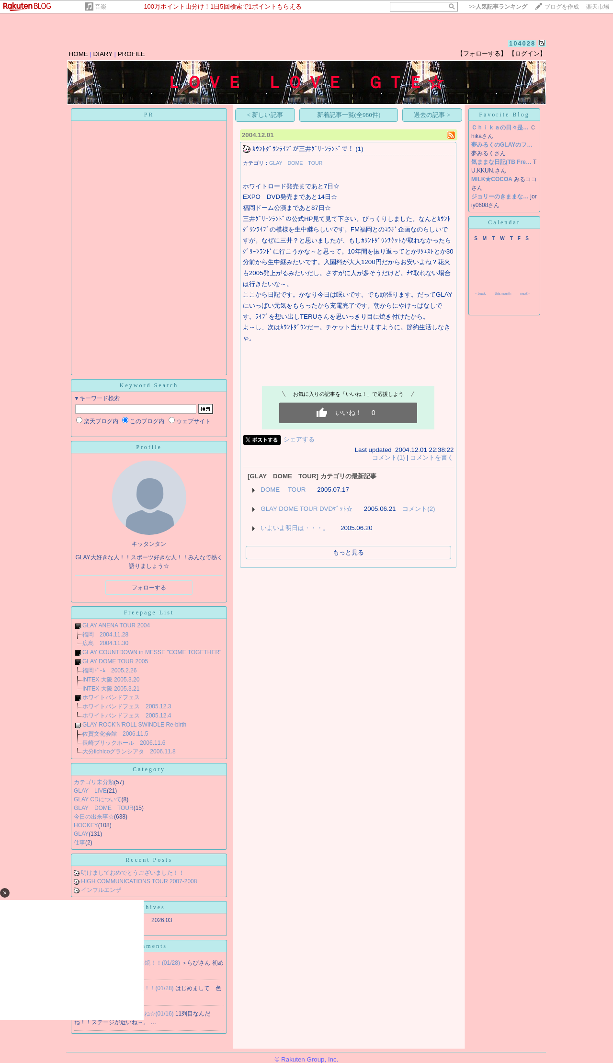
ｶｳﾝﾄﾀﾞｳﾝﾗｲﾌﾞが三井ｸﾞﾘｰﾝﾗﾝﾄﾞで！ (303, 148)
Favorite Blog (504, 114)
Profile (149, 447)
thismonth (503, 293)
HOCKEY (86, 825)
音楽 (100, 6)
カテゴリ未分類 (94, 782)
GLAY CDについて (98, 799)
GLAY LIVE (90, 790)
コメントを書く (432, 457)
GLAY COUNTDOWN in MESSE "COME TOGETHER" (151, 652)
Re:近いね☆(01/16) (149, 1013)
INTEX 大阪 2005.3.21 (110, 688)
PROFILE (131, 54)
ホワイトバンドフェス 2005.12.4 (126, 715)
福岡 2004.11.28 (105, 634)
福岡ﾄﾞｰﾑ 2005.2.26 (109, 670)
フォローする (149, 587)
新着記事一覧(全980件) (349, 114)
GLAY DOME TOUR (104, 808)
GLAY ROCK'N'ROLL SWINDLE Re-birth (134, 724)
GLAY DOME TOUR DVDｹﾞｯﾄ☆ (306, 508)
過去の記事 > (432, 114)
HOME (78, 54)
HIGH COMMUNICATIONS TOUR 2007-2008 (139, 881)
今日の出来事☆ (94, 816)
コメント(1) (388, 457)
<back (481, 293)
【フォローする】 (482, 53)
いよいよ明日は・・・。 (295, 528)
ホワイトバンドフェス (111, 697)
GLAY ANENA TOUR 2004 (116, 625)
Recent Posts (148, 859)
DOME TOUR (283, 489)
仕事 (79, 842)
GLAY (81, 834)
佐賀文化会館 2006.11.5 (115, 733)
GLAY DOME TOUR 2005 (115, 661)
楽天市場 (597, 6)
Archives (149, 907)
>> (498, 6)
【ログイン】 (527, 53)
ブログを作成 (562, 6)
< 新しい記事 (265, 114)
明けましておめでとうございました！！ (132, 872)
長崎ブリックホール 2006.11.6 (123, 742)
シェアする (299, 439)
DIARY (103, 54)
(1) (359, 148)
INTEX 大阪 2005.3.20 (110, 679)
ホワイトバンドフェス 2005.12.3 (126, 706)
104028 (522, 43)
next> (525, 293)
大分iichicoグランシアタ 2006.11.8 (129, 751)
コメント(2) (418, 508)
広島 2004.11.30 (105, 643)
